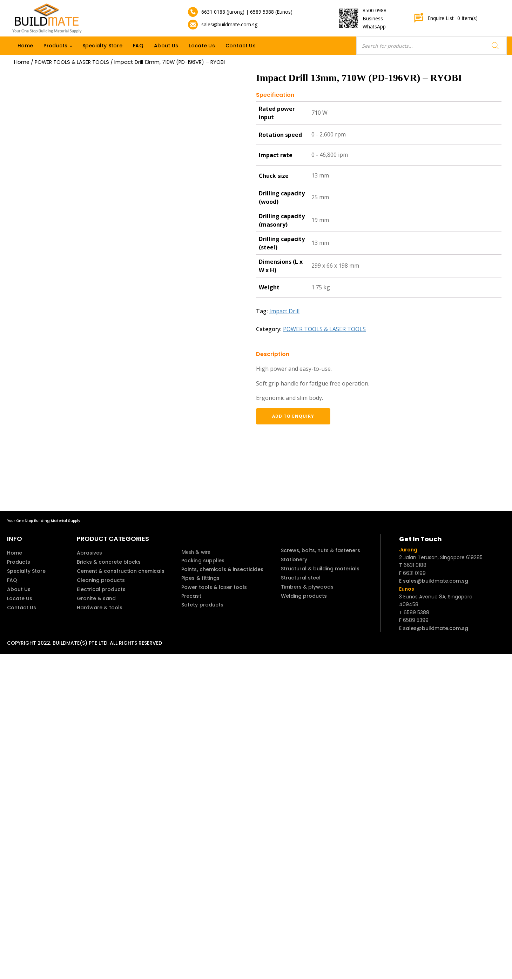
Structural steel (301, 577)
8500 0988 (374, 10)
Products (55, 45)
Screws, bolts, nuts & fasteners (320, 550)
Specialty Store (102, 45)
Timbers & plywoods (307, 586)
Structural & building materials (320, 568)
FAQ (138, 45)
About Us (166, 45)
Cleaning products (101, 580)
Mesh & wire (195, 552)
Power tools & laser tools (214, 587)
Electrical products (101, 589)
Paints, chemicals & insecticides (222, 569)
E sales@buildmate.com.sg (433, 580)
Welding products (304, 595)
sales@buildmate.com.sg (229, 24)
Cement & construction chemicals (120, 571)
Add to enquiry (293, 416)
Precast (191, 595)
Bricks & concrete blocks (109, 561)
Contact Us (240, 45)
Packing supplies (203, 560)
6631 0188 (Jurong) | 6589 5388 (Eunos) (246, 11)
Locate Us (202, 45)
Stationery (294, 559)
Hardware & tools (99, 607)
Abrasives (89, 552)
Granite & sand (96, 598)
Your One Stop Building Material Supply (43, 520)
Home (25, 45)
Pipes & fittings (200, 578)
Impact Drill (284, 311)
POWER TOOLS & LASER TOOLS (72, 62)
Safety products (202, 604)
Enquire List (445, 18)
